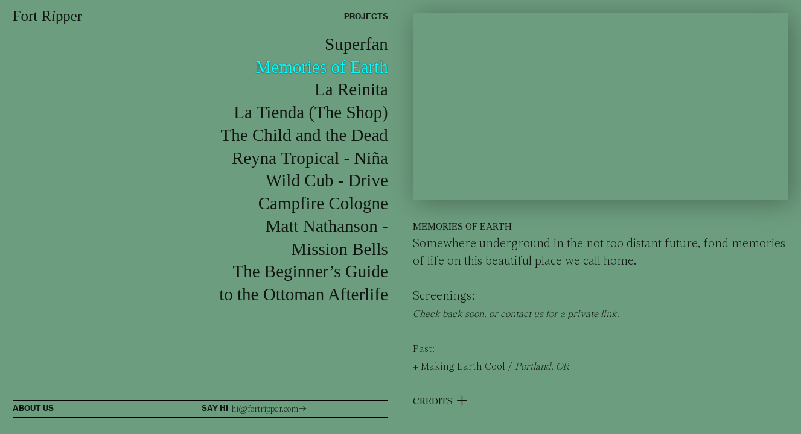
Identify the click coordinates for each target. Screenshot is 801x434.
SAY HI (216, 408)
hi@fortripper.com (269, 409)
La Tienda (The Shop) (311, 112)
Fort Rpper (47, 16)
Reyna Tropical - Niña (310, 158)
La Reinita (351, 89)
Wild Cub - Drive (327, 180)
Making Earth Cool (463, 367)
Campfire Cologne (323, 203)
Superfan (356, 44)
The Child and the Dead (304, 135)
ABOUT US (33, 408)
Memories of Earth (322, 67)
